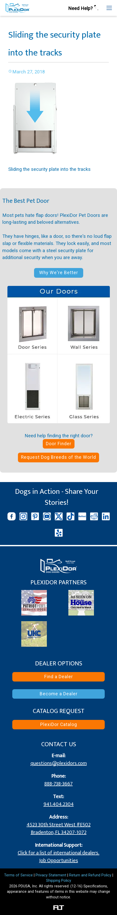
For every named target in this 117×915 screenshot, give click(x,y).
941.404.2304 (59, 804)
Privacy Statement (51, 875)
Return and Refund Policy (90, 875)
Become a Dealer (59, 693)
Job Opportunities (58, 860)
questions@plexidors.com (58, 763)
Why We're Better (58, 272)
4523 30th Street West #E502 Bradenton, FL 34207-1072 (59, 828)
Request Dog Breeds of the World (58, 457)
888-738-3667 (58, 783)
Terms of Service (18, 875)
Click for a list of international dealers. (58, 853)
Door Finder (58, 443)
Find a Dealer (58, 676)
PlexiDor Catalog (58, 724)
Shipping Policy (58, 880)
